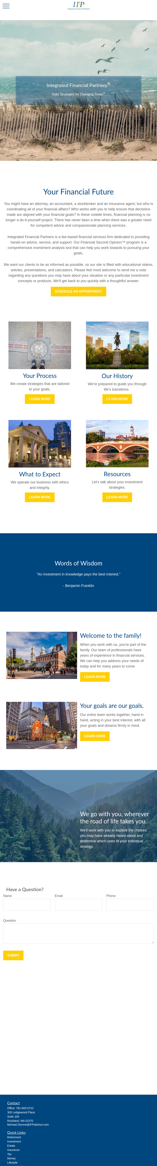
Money (11, 1158)
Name (7, 896)
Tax (9, 1154)
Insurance (13, 1150)
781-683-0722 (25, 1108)
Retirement (14, 1137)
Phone (110, 896)
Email (59, 896)
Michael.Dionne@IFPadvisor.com (28, 1124)
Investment (14, 1141)
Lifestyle (12, 1162)
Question (9, 920)
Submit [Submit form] (13, 955)
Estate (11, 1145)
